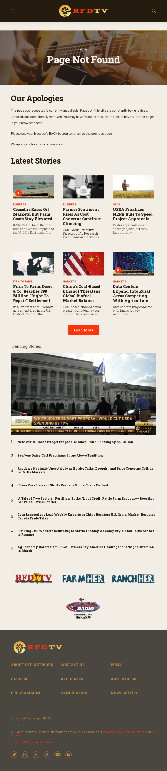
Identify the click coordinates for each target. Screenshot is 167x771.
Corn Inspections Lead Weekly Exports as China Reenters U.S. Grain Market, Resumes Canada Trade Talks (86, 516)
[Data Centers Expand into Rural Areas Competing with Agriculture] (133, 263)
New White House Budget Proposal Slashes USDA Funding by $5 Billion (75, 442)
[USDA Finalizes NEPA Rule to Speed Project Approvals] (133, 186)
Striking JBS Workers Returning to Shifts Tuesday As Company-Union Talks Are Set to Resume (85, 533)
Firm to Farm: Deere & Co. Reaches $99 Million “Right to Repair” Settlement (32, 293)
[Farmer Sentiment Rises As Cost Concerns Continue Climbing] (83, 186)
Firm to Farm (22, 281)
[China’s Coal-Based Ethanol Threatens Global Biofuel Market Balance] (83, 263)
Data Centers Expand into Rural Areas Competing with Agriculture (131, 293)
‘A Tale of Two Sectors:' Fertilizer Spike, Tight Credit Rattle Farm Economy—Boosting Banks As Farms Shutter (85, 500)
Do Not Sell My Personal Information (34, 742)
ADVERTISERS (124, 679)
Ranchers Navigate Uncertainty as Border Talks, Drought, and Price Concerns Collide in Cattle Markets (85, 470)
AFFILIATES (72, 679)
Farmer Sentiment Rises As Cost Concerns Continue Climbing (82, 216)
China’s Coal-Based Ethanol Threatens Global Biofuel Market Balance (81, 293)
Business (69, 204)
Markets (19, 204)
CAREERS (19, 679)
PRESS (116, 665)
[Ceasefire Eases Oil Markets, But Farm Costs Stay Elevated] (33, 186)
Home (83, 49)
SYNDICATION (74, 693)
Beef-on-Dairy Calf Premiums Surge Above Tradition (60, 455)
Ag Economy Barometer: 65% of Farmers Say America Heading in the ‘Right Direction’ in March (86, 549)
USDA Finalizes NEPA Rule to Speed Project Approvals (133, 214)
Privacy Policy (112, 732)
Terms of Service (133, 732)
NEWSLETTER (124, 693)
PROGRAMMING (26, 693)
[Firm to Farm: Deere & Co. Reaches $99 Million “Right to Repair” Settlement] (33, 263)
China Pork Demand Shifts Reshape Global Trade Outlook (63, 485)
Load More (84, 330)
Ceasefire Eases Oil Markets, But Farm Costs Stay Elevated (32, 214)
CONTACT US (73, 665)
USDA (116, 204)
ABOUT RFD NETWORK (32, 665)
